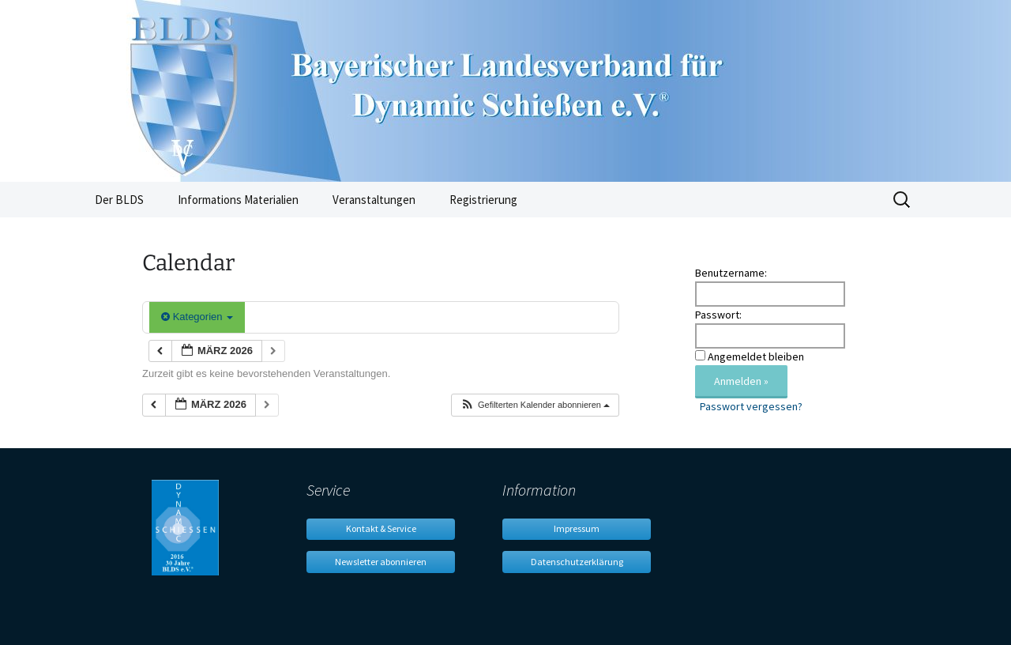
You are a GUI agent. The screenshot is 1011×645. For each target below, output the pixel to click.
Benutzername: (731, 273)
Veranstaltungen (374, 199)
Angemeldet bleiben (756, 356)
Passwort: (718, 314)
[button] (535, 405)
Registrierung (483, 199)
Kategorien (197, 316)
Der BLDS (119, 199)
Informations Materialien (238, 199)
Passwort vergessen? (751, 406)
